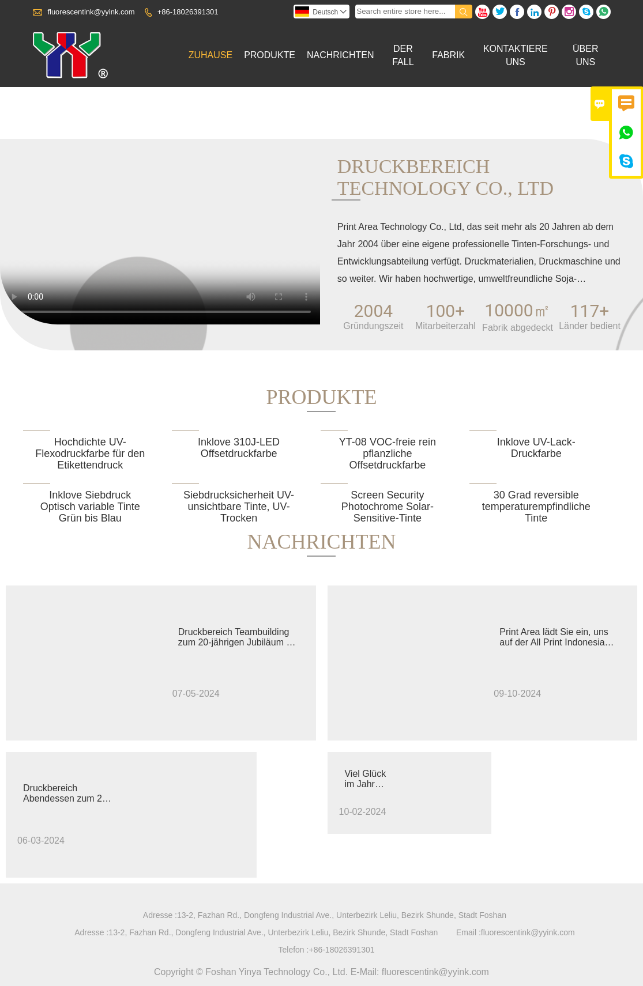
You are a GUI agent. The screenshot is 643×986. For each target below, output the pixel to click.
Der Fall (402, 55)
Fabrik (448, 55)
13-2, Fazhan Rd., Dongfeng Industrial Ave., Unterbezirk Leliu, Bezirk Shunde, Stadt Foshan (341, 915)
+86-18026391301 (188, 11)
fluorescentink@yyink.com (90, 11)
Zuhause (210, 55)
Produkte (269, 55)
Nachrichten (340, 55)
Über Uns (585, 55)
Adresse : (160, 915)
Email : (468, 932)
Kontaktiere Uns (515, 55)
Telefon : (294, 949)
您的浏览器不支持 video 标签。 (161, 244)
